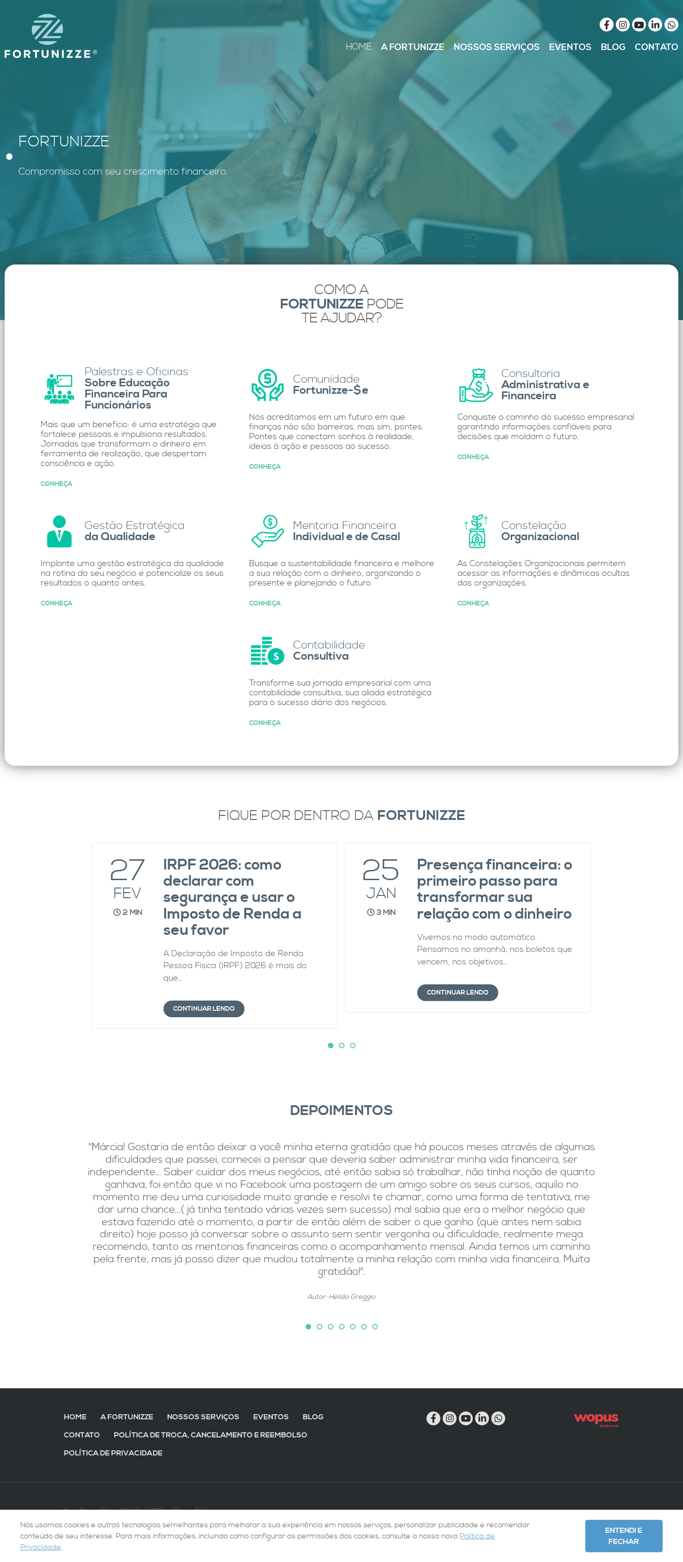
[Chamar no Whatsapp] (671, 24)
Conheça (56, 484)
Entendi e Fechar (623, 1536)
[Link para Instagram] (623, 24)
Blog (313, 1417)
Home (75, 1417)
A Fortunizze (126, 1417)
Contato (82, 1435)
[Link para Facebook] (607, 24)
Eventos (271, 1417)
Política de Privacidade (113, 1453)
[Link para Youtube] (639, 24)
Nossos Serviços (203, 1417)
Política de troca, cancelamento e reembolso (210, 1435)
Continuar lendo (204, 1009)
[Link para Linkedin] (655, 24)
